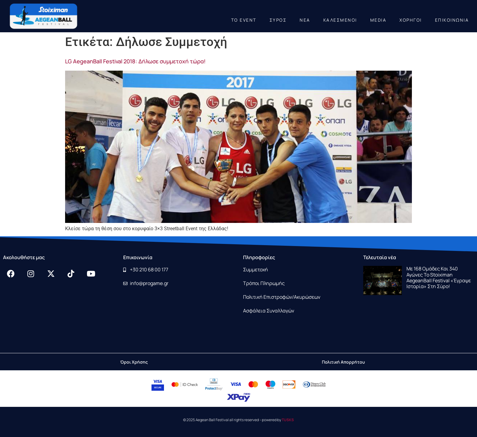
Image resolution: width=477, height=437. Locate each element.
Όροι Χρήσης (134, 362)
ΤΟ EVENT (243, 20)
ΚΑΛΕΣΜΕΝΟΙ (340, 20)
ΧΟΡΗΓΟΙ (410, 20)
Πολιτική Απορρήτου (343, 362)
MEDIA (378, 20)
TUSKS (288, 419)
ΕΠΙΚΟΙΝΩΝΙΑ (452, 20)
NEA (305, 20)
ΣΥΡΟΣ (278, 20)
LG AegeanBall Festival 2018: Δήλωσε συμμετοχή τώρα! (135, 61)
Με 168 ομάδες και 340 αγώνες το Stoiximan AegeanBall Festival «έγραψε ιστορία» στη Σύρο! (438, 277)
